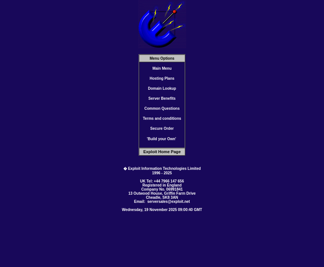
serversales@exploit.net (168, 202)
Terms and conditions (162, 118)
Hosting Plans (162, 78)
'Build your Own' (161, 139)
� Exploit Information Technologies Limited (162, 169)
